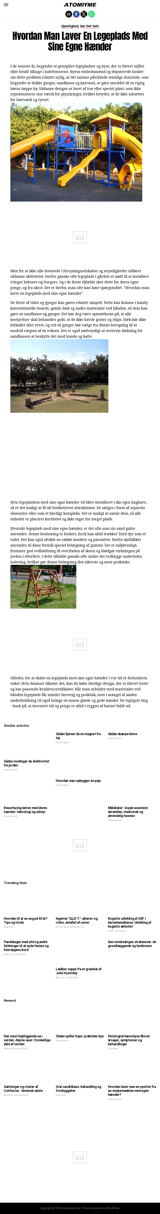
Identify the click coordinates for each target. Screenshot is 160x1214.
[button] (6, 4)
